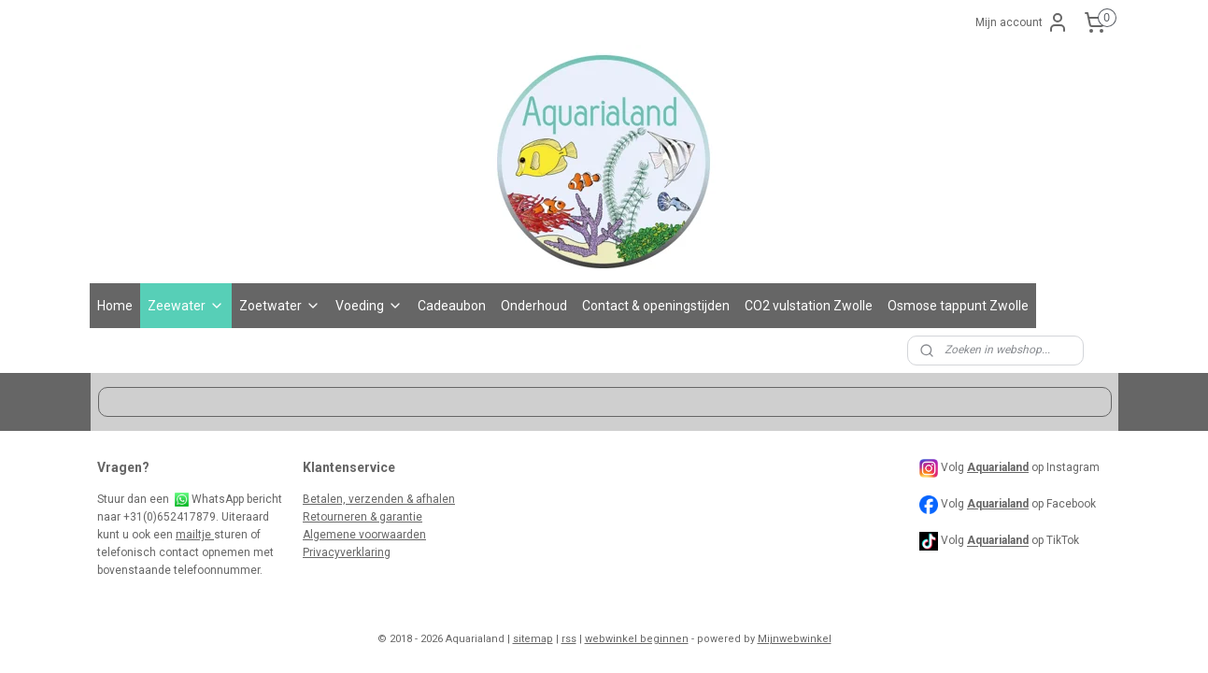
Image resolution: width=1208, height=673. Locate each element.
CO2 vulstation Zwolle (809, 305)
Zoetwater (279, 305)
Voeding (369, 305)
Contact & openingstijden (656, 305)
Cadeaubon (452, 305)
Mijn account (1022, 22)
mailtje (195, 534)
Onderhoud (534, 305)
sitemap (533, 639)
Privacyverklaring (347, 552)
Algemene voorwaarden (364, 534)
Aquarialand (998, 503)
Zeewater (186, 305)
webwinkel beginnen (637, 639)
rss (568, 639)
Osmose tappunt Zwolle (958, 305)
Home (115, 305)
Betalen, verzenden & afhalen (379, 499)
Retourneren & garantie (362, 516)
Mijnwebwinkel (794, 639)
